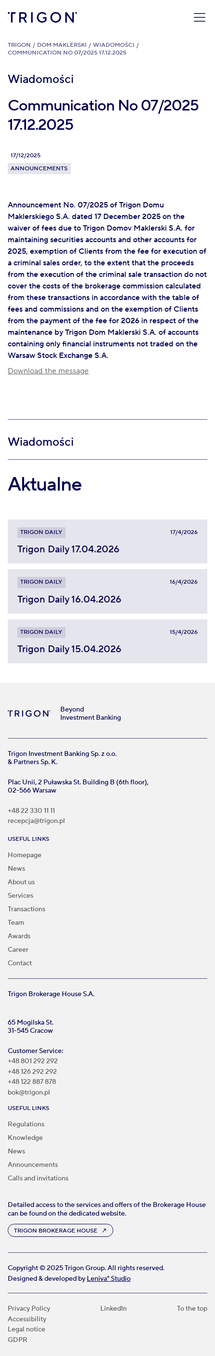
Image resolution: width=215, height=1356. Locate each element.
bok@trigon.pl (29, 1093)
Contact (20, 963)
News (16, 868)
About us (21, 882)
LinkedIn (113, 1309)
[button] (197, 17)
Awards (19, 936)
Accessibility (27, 1319)
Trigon (19, 45)
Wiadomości (113, 45)
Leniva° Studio (109, 1278)
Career (18, 949)
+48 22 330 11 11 (31, 811)
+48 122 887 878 (32, 1082)
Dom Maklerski (62, 45)
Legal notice (26, 1330)
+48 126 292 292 (32, 1072)
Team (16, 922)
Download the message (48, 371)
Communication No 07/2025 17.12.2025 (67, 52)
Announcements (33, 1165)
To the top (192, 1309)
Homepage (24, 855)
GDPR (17, 1340)
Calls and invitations (38, 1178)
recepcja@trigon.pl (36, 821)
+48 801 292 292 (33, 1061)
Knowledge (25, 1138)
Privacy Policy (29, 1309)
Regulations (26, 1124)
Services (20, 895)
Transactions (26, 909)
